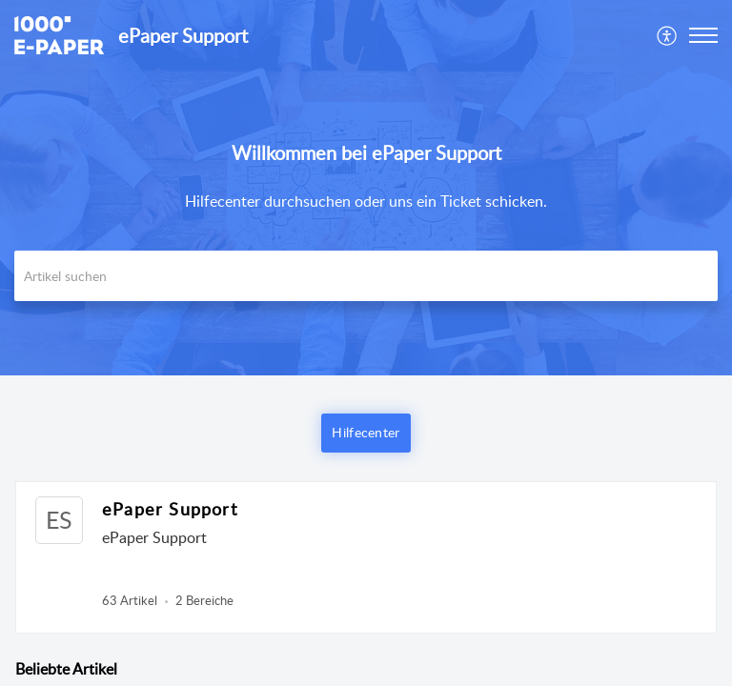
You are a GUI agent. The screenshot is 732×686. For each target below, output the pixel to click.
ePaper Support (169, 508)
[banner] (366, 187)
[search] (366, 276)
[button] (667, 35)
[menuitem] (667, 35)
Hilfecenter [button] (365, 432)
